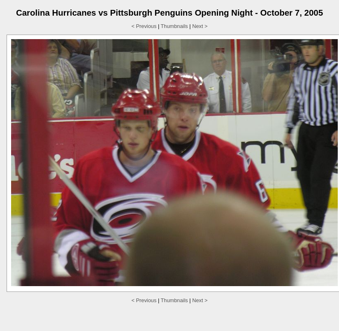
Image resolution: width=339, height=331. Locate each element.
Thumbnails (174, 26)
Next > (199, 26)
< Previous (144, 26)
